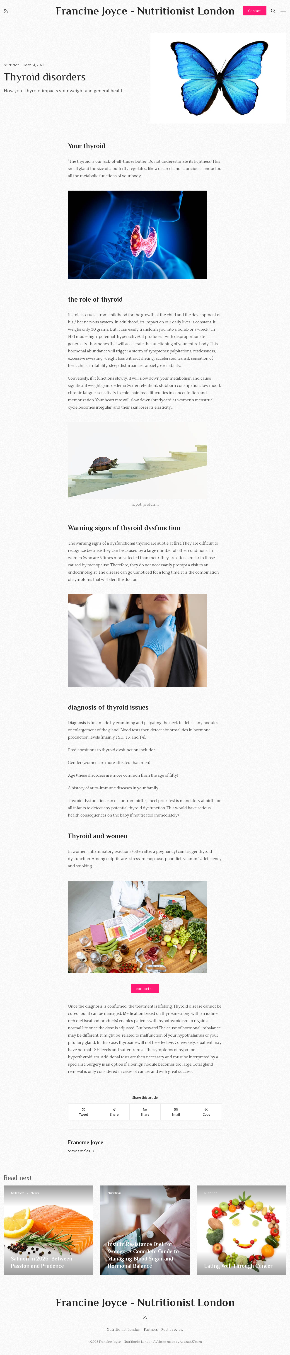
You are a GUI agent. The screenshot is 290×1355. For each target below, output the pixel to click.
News (35, 1193)
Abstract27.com (191, 1342)
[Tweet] (83, 1112)
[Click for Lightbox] (145, 235)
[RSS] (6, 11)
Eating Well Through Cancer (238, 1266)
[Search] (273, 11)
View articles (81, 1151)
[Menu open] (283, 11)
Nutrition (12, 65)
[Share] (114, 1112)
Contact (254, 11)
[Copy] (206, 1112)
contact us (145, 989)
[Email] (175, 1112)
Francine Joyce (85, 1142)
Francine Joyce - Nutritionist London (126, 1342)
